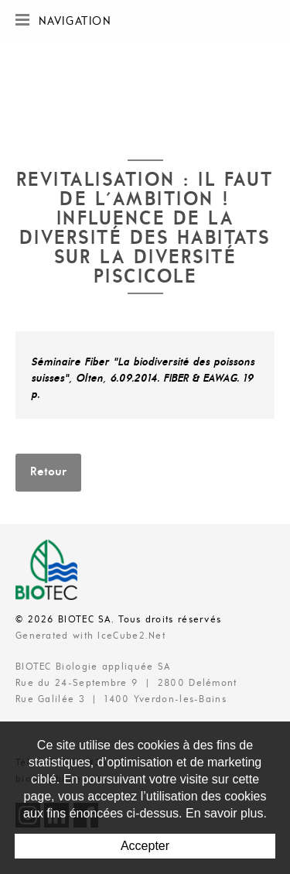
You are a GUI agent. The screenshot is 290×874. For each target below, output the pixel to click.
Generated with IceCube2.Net (90, 636)
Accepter (145, 845)
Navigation (63, 20)
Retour (48, 472)
